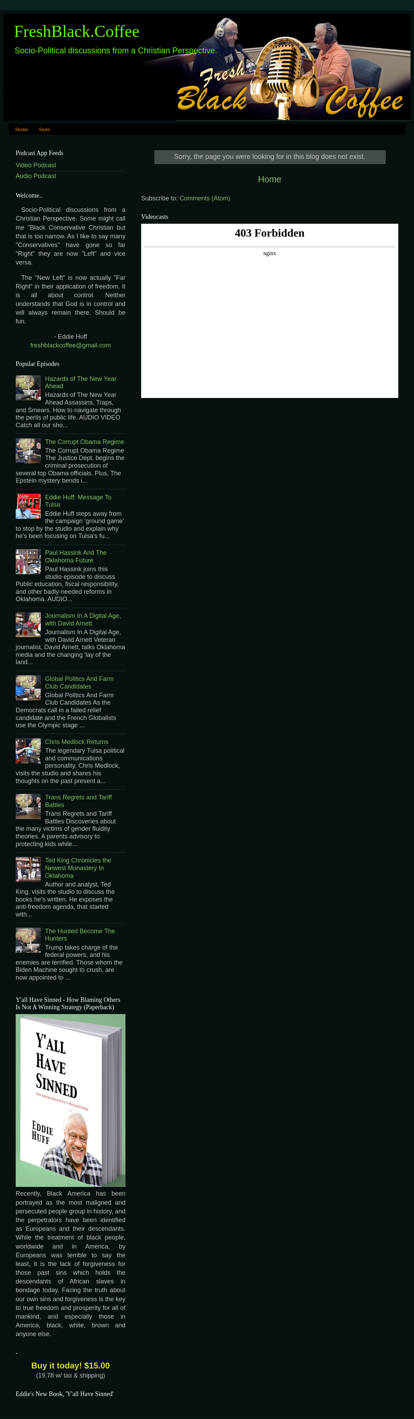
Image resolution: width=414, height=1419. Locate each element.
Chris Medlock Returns (76, 741)
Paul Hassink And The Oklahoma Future (76, 556)
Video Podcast (36, 165)
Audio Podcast (36, 175)
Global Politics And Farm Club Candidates (79, 682)
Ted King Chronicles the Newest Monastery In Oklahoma (78, 868)
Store (44, 129)
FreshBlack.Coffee (76, 31)
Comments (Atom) (204, 198)
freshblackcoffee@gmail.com (70, 345)
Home (21, 129)
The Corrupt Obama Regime (84, 441)
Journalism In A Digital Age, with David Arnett (83, 619)
